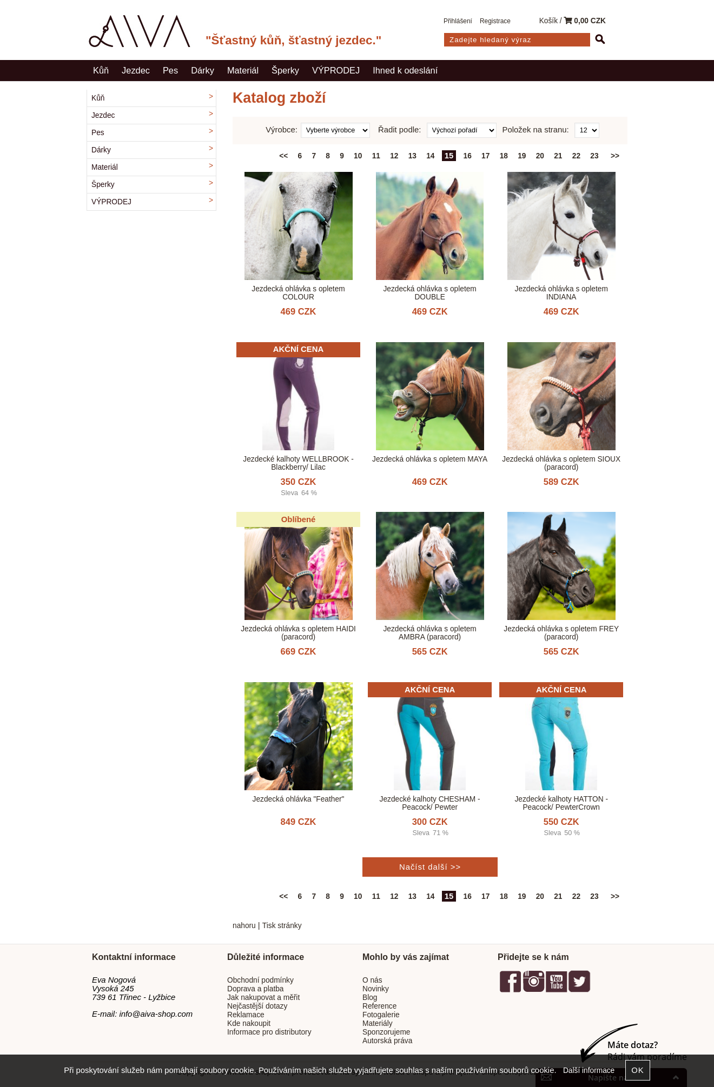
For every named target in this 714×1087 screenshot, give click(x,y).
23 (594, 156)
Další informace (588, 1070)
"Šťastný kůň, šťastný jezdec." (293, 40)
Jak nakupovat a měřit (263, 997)
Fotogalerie (381, 1015)
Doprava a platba (255, 989)
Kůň (101, 70)
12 (394, 156)
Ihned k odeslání (405, 70)
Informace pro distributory (269, 1032)
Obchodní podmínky (260, 980)
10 (358, 156)
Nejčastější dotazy (257, 1006)
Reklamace (246, 1015)
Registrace (495, 21)
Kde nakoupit (248, 1023)
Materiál (243, 70)
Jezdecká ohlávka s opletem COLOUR (298, 293)
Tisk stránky (282, 926)
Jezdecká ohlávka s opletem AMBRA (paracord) (429, 633)
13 (412, 156)
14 (430, 156)
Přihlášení (458, 21)
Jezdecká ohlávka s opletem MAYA (429, 459)
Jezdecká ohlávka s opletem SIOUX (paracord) (561, 463)
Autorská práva (387, 1041)
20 (540, 156)
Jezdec (136, 70)
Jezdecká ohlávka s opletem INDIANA (561, 293)
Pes (170, 70)
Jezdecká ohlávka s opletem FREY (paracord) (561, 633)
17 (485, 156)
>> (615, 156)
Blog (369, 997)
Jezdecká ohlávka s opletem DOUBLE (429, 293)
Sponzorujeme (386, 1032)
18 (504, 156)
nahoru (244, 926)
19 (522, 156)
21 (558, 156)
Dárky (202, 70)
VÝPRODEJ (336, 70)
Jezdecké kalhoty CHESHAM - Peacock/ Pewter (430, 803)
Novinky (375, 989)
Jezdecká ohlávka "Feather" (299, 799)
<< (283, 156)
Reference (379, 1006)
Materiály (377, 1023)
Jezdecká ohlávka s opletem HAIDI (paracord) (298, 633)
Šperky (285, 70)
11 (376, 156)
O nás (372, 980)
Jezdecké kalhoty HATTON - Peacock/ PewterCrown (561, 803)
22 (576, 156)
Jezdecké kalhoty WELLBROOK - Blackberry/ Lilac (298, 463)
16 (468, 156)
